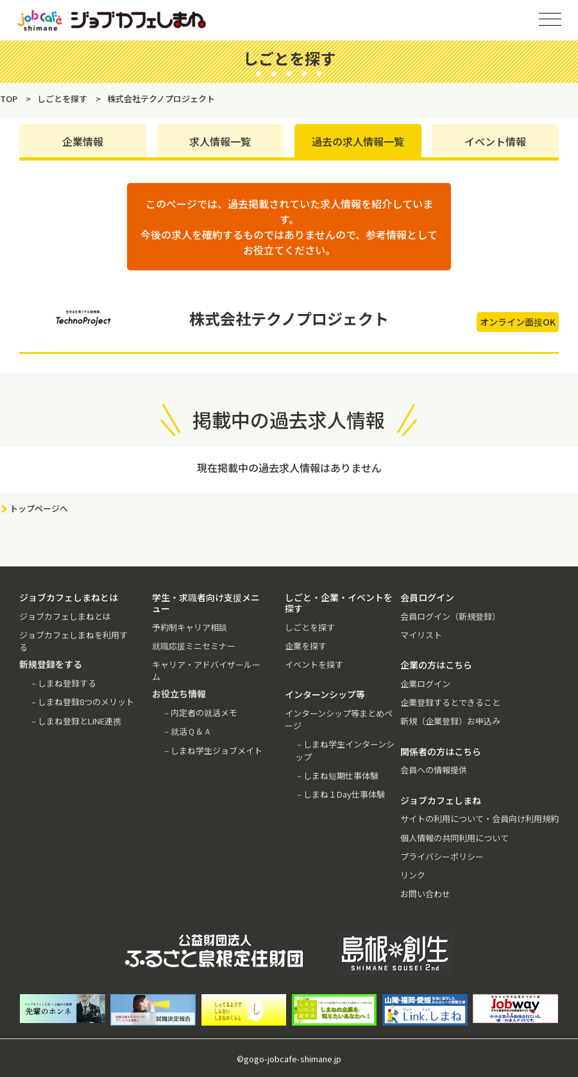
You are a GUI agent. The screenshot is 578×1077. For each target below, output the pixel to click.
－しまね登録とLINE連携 (75, 721)
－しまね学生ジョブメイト (212, 750)
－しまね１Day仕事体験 (340, 794)
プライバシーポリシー (442, 856)
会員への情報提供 (433, 770)
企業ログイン (425, 684)
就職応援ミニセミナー (193, 646)
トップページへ (39, 508)
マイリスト (421, 635)
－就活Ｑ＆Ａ (187, 731)
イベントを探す (314, 664)
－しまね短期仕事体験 (336, 775)
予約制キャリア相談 (189, 627)
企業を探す (306, 646)
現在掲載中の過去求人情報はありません (289, 467)
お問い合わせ (425, 894)
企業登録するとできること (450, 702)
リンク (412, 875)
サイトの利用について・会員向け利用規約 (479, 818)
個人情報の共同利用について (454, 838)
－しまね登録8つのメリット (82, 702)
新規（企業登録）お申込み (450, 721)
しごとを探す (310, 627)
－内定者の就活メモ (199, 712)
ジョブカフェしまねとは (65, 616)
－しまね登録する (63, 683)
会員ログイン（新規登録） (450, 616)
